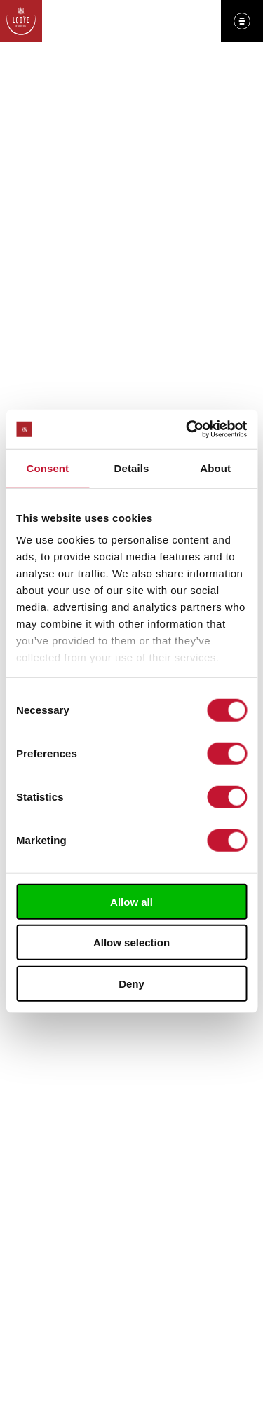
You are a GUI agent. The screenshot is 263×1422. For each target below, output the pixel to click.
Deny (131, 983)
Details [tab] (131, 468)
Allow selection (131, 942)
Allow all (131, 901)
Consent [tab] (47, 468)
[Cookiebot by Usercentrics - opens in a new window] (187, 429)
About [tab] (215, 468)
